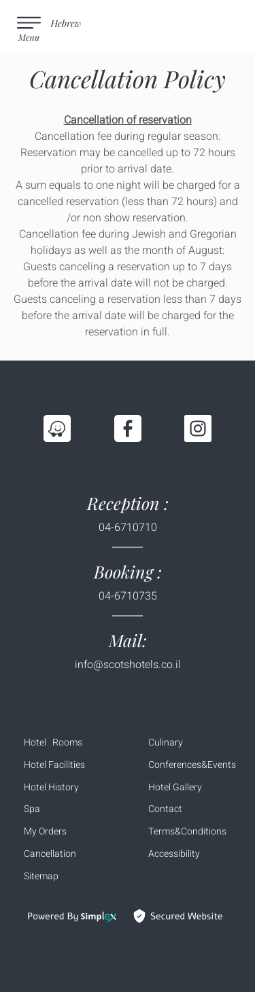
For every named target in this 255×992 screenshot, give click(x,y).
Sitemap (41, 876)
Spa (32, 809)
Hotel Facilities (54, 765)
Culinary (165, 742)
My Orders (45, 831)
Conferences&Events (192, 765)
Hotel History (51, 787)
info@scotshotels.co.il (128, 665)
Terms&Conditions (187, 831)
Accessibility (174, 854)
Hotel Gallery (175, 787)
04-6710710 (128, 527)
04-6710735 (128, 596)
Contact (165, 809)
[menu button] (30, 27)
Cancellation (50, 854)
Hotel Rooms (53, 742)
